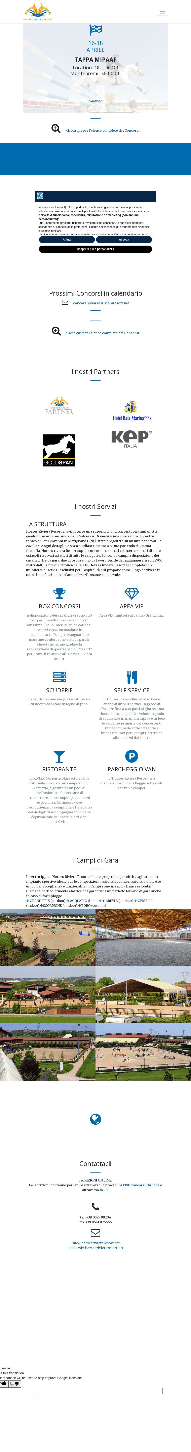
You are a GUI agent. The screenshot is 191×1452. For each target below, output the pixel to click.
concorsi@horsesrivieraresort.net (101, 303)
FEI (106, 1190)
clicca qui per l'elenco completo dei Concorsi (103, 130)
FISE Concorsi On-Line (141, 1185)
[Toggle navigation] (162, 12)
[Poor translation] (14, 1384)
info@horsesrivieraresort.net (96, 1243)
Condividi (96, 101)
